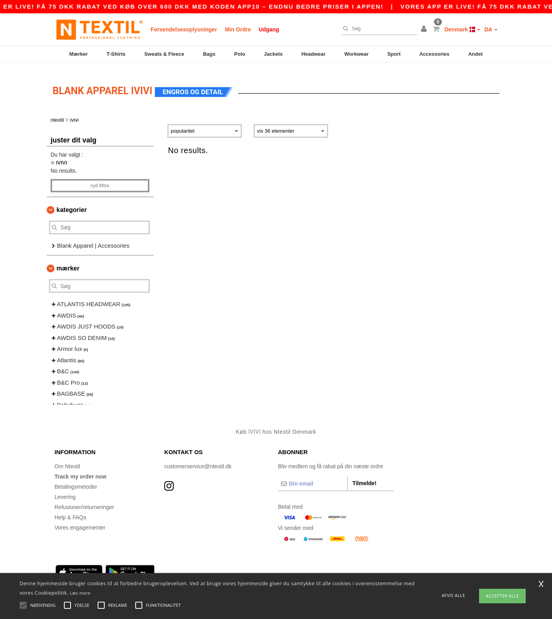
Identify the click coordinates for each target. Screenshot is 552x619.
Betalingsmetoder (75, 479)
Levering (65, 489)
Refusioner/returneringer (84, 500)
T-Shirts (116, 54)
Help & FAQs (70, 510)
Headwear (313, 54)
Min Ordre (238, 29)
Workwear (356, 54)
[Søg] (377, 29)
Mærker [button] (68, 261)
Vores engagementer (79, 520)
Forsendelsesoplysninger (184, 29)
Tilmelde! (364, 476)
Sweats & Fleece (164, 54)
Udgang (269, 29)
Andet (475, 54)
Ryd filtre (100, 178)
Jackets (273, 54)
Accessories (434, 54)
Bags (209, 54)
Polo (239, 54)
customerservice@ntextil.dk (197, 459)
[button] (425, 29)
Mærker (78, 54)
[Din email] (312, 476)
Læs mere (80, 593)
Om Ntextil (67, 459)
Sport (394, 54)
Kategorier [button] (71, 202)
